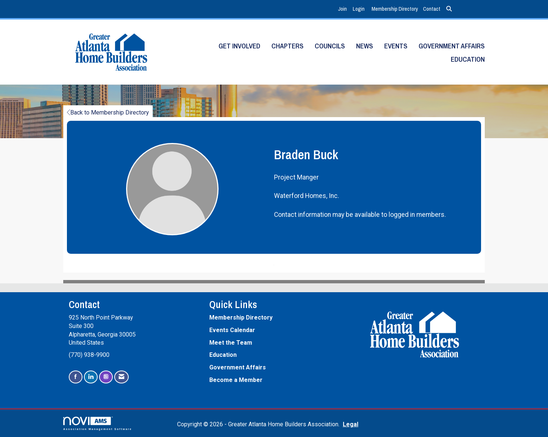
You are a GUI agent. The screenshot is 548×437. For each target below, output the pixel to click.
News (364, 46)
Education (468, 59)
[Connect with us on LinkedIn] (91, 377)
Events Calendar (232, 330)
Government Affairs (452, 46)
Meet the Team (230, 342)
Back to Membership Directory (108, 112)
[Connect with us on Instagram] (106, 377)
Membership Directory (395, 9)
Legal (350, 424)
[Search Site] (449, 9)
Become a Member (236, 379)
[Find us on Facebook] (75, 377)
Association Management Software (97, 423)
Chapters (287, 46)
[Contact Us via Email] (121, 377)
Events (395, 46)
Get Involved (239, 46)
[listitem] (343, 9)
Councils (330, 46)
